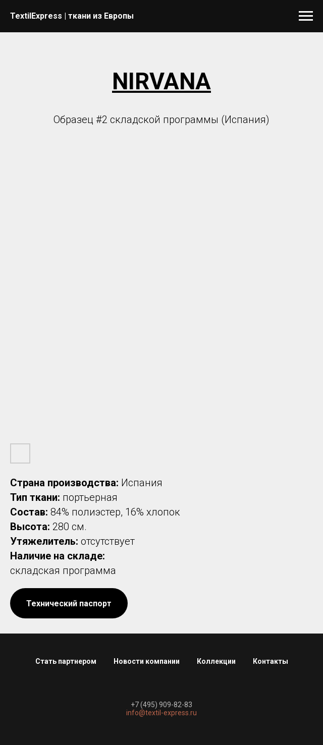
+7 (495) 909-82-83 (161, 705)
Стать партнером (65, 661)
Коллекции (216, 661)
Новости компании (147, 661)
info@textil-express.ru (161, 713)
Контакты (270, 661)
